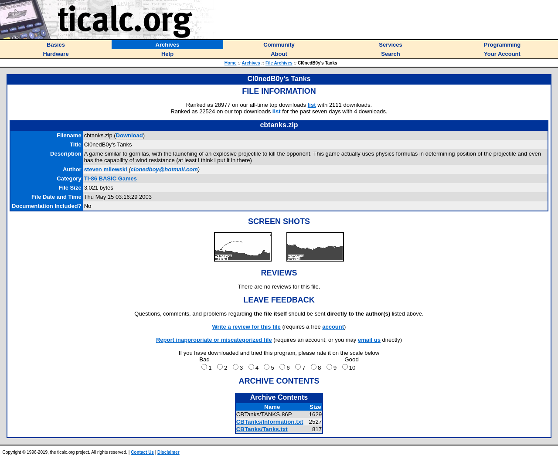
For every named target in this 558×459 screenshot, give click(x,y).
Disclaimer (168, 452)
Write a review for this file (246, 326)
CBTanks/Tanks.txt (262, 429)
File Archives (279, 63)
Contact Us (142, 452)
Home (231, 63)
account (333, 326)
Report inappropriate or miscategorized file (214, 340)
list (312, 105)
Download (129, 135)
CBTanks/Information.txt (269, 421)
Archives (251, 63)
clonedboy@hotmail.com (164, 169)
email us (369, 340)
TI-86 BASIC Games (110, 178)
